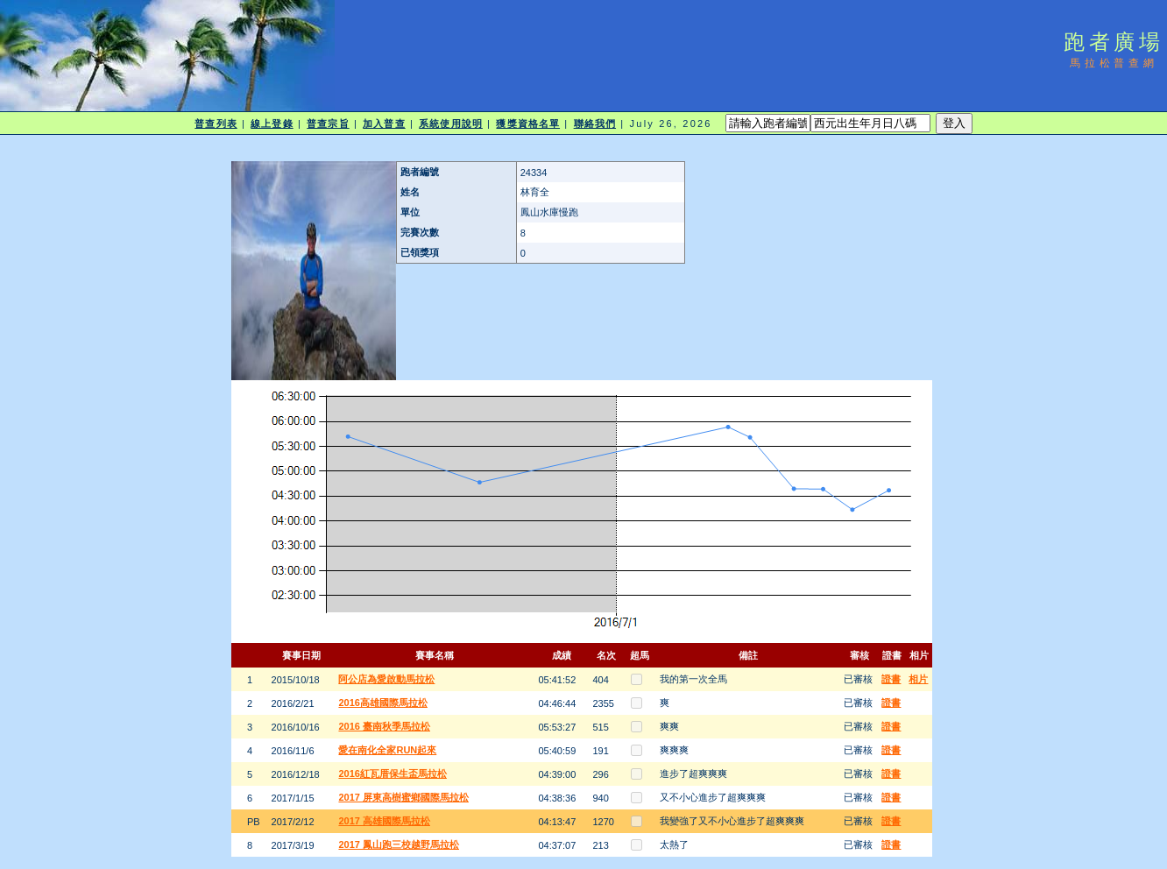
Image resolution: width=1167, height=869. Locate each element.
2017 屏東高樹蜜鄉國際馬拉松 (403, 797)
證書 (891, 679)
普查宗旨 (328, 123)
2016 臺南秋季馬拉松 (384, 726)
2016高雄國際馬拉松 (382, 702)
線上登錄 (272, 123)
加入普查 (384, 123)
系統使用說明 (451, 123)
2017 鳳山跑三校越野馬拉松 (398, 844)
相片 (918, 679)
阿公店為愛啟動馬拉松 (386, 679)
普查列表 (215, 123)
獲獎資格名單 (528, 123)
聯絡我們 (595, 123)
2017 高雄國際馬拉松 (384, 821)
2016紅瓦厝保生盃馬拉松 (392, 773)
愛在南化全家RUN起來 (387, 750)
